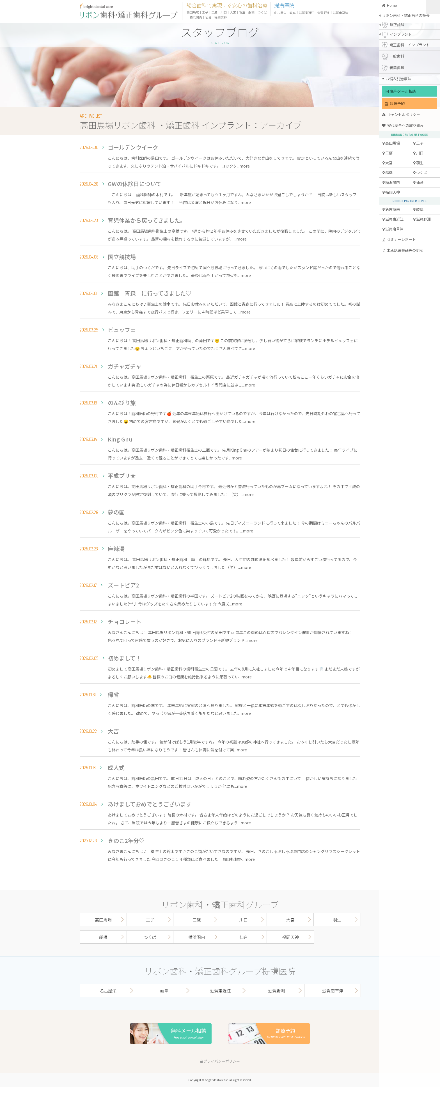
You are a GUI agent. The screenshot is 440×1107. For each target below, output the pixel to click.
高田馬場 (391, 143)
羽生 (418, 162)
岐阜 (418, 209)
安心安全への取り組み (403, 125)
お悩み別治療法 (396, 78)
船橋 (387, 172)
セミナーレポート (399, 239)
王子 (418, 143)
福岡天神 (391, 192)
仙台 (418, 182)
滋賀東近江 (393, 219)
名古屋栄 (391, 209)
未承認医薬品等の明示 (402, 250)
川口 (418, 152)
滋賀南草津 (393, 229)
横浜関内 (391, 182)
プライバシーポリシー (220, 1061)
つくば (420, 172)
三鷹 (387, 152)
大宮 (387, 162)
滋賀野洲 (422, 219)
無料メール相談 (400, 91)
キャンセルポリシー (401, 114)
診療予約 (395, 103)
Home (389, 5)
